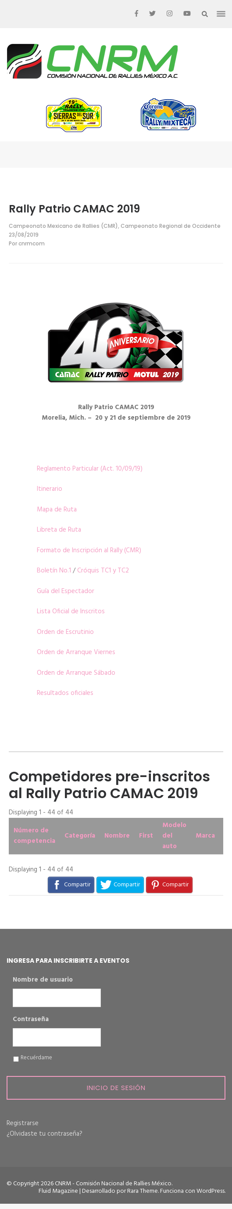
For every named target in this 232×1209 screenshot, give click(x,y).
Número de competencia (34, 835)
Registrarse (23, 1123)
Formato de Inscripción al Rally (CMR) (89, 550)
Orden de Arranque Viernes (76, 652)
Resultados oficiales (65, 693)
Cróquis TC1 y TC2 (103, 570)
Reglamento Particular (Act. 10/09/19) (90, 469)
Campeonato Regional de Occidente (171, 226)
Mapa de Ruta (57, 509)
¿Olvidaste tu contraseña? (44, 1134)
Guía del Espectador (65, 591)
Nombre (117, 836)
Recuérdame (36, 1058)
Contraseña (31, 1019)
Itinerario (49, 489)
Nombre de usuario (43, 980)
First (146, 836)
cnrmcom (31, 243)
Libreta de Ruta (59, 530)
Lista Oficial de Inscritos (71, 611)
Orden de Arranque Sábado (76, 673)
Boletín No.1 (54, 570)
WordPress (210, 1191)
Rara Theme (142, 1191)
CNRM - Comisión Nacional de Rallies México (113, 1184)
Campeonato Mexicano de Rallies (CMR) (63, 226)
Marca (205, 836)
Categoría (79, 836)
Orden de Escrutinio (65, 632)
